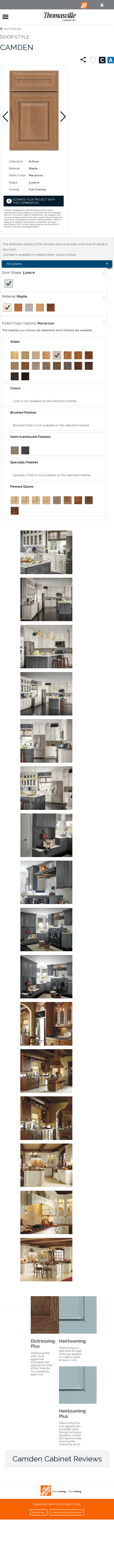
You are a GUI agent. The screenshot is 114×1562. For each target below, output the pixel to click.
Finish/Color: (17, 175)
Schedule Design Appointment (66, 1512)
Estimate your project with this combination (34, 201)
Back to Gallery (12, 29)
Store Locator (39, 1512)
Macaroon (45, 323)
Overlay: (14, 189)
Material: (14, 168)
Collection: (16, 161)
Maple (22, 296)
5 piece (29, 272)
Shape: (13, 182)
